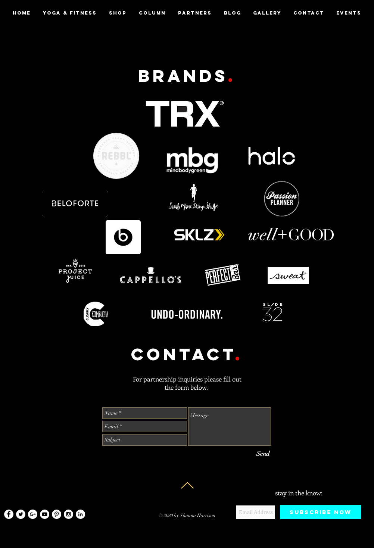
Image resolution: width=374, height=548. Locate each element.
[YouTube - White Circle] (44, 514)
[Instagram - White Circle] (68, 514)
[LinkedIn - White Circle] (80, 514)
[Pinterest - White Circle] (56, 514)
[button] (195, 13)
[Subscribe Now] (320, 512)
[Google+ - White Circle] (32, 514)
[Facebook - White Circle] (8, 514)
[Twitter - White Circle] (20, 514)
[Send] (263, 454)
